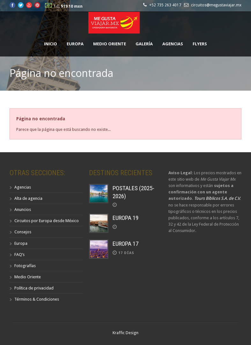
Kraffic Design (125, 332)
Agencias (172, 44)
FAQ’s (19, 254)
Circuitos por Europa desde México (46, 220)
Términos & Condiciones (36, 299)
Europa (75, 44)
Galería (144, 44)
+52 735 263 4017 (166, 5)
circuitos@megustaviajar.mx (216, 5)
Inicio (50, 44)
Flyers (200, 44)
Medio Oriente (109, 44)
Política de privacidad (34, 288)
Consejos (22, 231)
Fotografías (25, 265)
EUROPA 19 (125, 217)
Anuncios (22, 209)
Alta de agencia (28, 198)
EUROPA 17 (125, 243)
